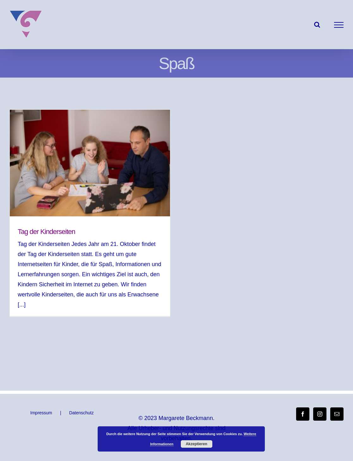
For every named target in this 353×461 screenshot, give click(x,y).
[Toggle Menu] (339, 25)
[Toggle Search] (317, 24)
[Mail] (337, 414)
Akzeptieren (196, 444)
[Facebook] (302, 414)
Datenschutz (81, 412)
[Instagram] (319, 414)
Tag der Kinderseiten (46, 232)
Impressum (41, 412)
